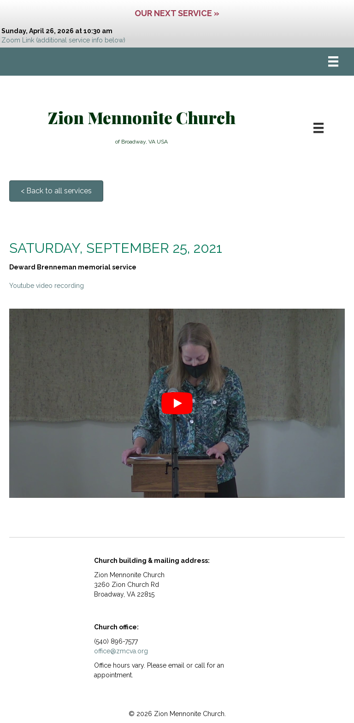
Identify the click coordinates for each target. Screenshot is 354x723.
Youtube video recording (46, 285)
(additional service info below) (80, 40)
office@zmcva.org (121, 651)
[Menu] (333, 61)
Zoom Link (17, 40)
